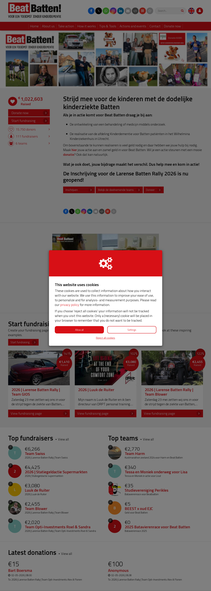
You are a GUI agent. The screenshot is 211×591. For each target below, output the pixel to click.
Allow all (79, 330)
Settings (131, 330)
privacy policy (69, 304)
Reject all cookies (105, 338)
